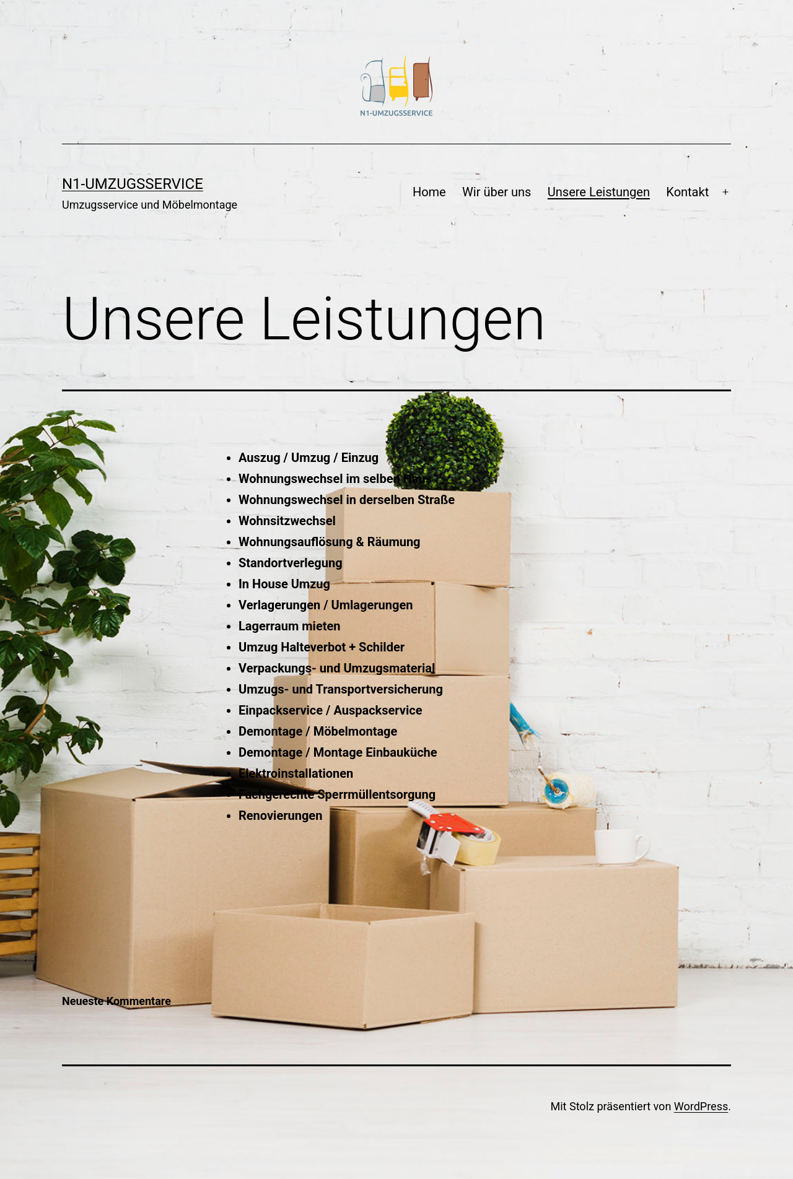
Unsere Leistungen (599, 192)
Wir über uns (496, 192)
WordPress (701, 1106)
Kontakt (687, 192)
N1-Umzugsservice (132, 184)
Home (429, 192)
